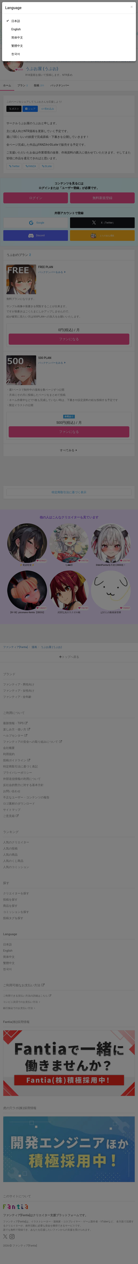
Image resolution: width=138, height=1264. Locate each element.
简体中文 (17, 37)
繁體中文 (17, 45)
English (16, 29)
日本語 (15, 21)
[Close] (132, 7)
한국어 (15, 54)
